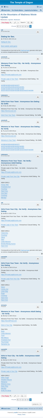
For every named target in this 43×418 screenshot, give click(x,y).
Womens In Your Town (8, 140)
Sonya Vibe (5, 185)
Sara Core (4, 191)
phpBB (15, 412)
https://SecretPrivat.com (9, 321)
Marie (3, 287)
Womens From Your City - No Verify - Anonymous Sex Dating (21, 64)
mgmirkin (10, 19)
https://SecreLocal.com (8, 111)
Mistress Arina (5, 384)
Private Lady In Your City (9, 371)
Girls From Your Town (8, 115)
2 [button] (22, 26)
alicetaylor (4, 305)
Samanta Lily (5, 344)
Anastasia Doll (6, 187)
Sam (2, 239)
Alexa (3, 237)
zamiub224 (4, 256)
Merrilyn (3, 197)
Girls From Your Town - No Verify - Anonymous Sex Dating (20, 264)
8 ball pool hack (25, 50)
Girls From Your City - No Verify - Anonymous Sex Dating (21, 210)
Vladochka (4, 233)
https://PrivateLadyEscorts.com (11, 74)
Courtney (4, 189)
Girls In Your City (6, 325)
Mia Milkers (5, 338)
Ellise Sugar (5, 377)
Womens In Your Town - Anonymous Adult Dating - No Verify (21, 312)
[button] (18, 26)
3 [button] (25, 26)
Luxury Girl (4, 289)
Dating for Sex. (8, 37)
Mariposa (4, 382)
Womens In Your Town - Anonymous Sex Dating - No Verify (21, 128)
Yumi (2, 335)
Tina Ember (5, 342)
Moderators (17, 19)
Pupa (3, 293)
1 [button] (20, 26)
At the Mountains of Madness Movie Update (19, 15)
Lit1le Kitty (4, 291)
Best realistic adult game (9, 46)
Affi (2, 30)
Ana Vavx (4, 193)
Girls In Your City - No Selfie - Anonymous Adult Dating (20, 357)
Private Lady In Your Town (9, 79)
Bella (2, 331)
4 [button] (27, 26)
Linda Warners (6, 241)
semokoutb (4, 57)
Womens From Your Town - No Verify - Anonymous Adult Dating (16, 162)
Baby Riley (4, 386)
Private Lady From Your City (10, 176)
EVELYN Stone (6, 390)
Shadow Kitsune (6, 380)
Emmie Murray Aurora (8, 244)
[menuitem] (6, 7)
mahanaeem (4, 95)
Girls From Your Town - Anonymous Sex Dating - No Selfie (20, 103)
